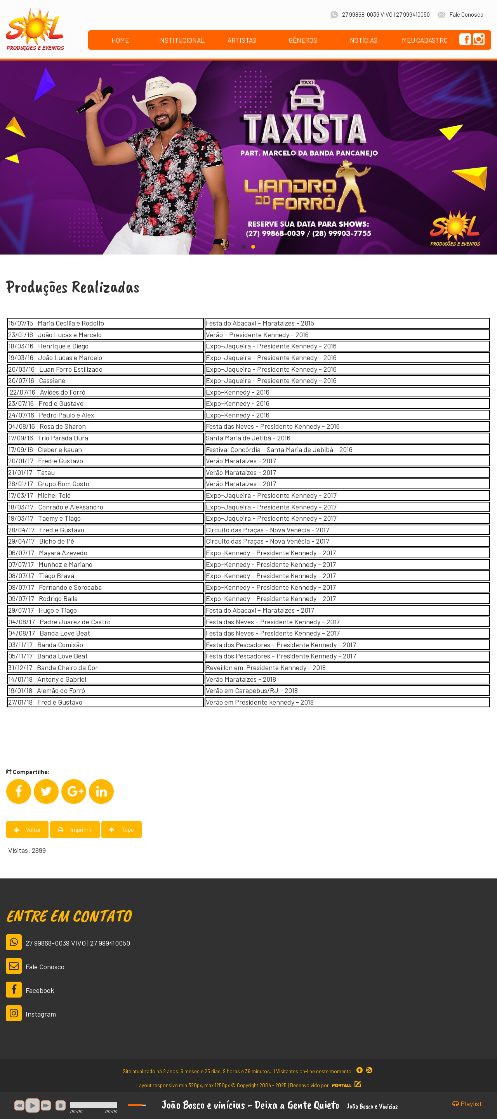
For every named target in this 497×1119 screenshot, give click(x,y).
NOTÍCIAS (363, 40)
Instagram (31, 1013)
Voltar (27, 829)
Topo (121, 829)
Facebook (30, 990)
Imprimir (75, 829)
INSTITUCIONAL (181, 40)
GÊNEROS (303, 40)
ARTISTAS (242, 40)
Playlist (467, 1104)
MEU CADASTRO (425, 40)
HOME (120, 40)
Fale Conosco (35, 966)
